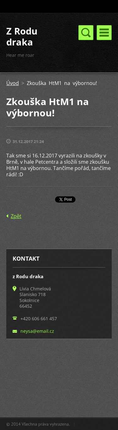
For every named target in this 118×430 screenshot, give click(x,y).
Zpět (16, 216)
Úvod (12, 83)
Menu (104, 32)
